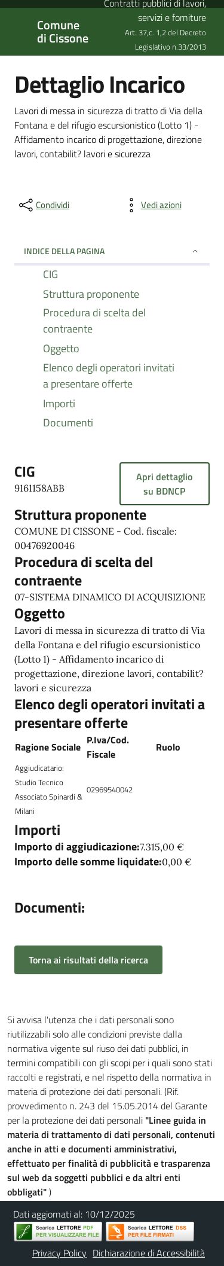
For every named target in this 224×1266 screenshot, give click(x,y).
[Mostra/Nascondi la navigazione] (14, 30)
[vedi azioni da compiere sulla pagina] (151, 205)
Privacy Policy (59, 1253)
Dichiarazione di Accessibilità (149, 1253)
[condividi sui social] (43, 205)
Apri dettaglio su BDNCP (164, 483)
